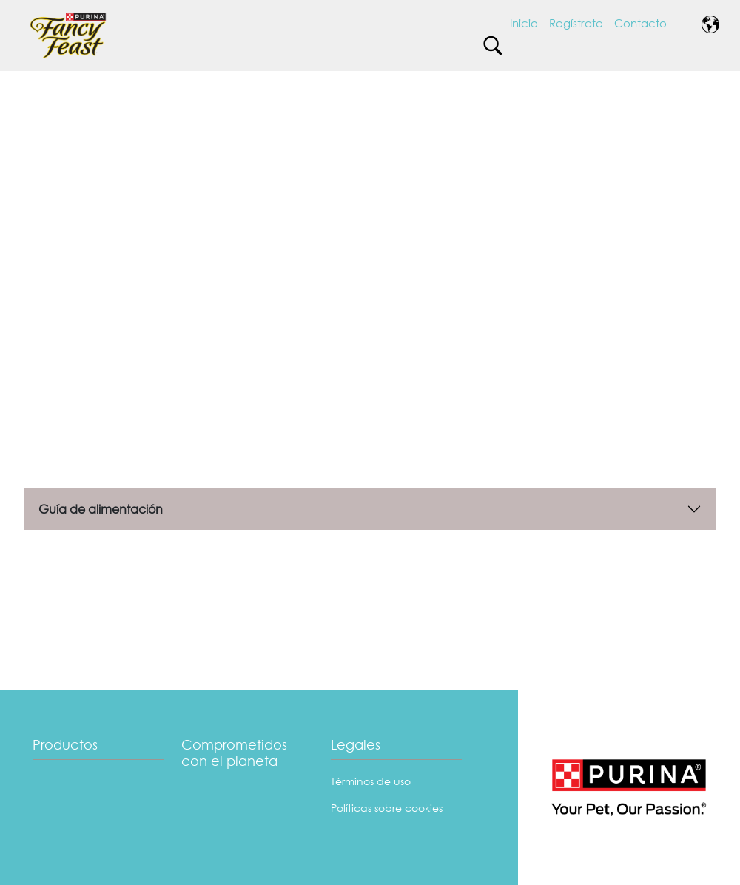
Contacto (640, 23)
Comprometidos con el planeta (234, 752)
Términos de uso (371, 781)
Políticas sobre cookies (387, 808)
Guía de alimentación (100, 508)
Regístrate (576, 23)
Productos (65, 744)
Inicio (524, 23)
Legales (355, 744)
